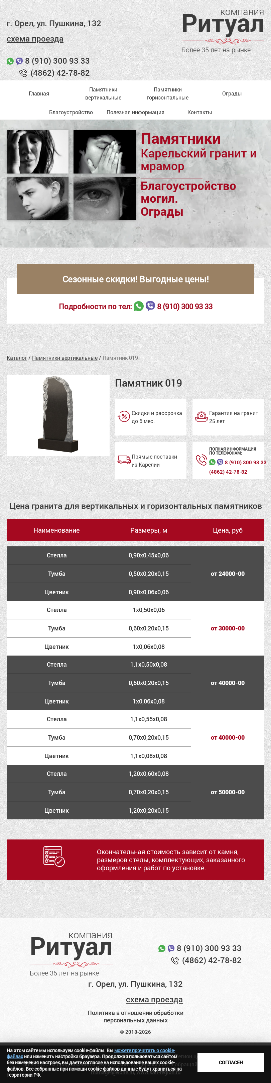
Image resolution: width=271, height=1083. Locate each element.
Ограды (232, 93)
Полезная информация (135, 112)
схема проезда (35, 38)
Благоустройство (71, 112)
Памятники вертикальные (65, 357)
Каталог (17, 357)
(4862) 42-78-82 (60, 72)
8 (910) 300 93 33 (57, 60)
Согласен (231, 1062)
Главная (39, 93)
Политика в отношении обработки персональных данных (135, 1016)
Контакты (199, 112)
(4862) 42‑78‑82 (228, 471)
